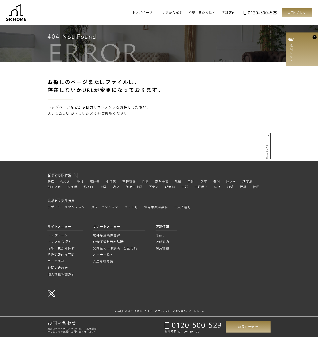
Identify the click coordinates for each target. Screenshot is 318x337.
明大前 (170, 187)
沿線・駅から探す (202, 12)
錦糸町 (89, 187)
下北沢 (154, 187)
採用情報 (162, 248)
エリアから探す (170, 12)
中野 (184, 187)
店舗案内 (228, 12)
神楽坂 (72, 187)
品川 (177, 182)
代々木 (65, 182)
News (160, 235)
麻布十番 (161, 182)
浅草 (116, 187)
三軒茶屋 (129, 182)
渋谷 (80, 182)
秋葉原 (247, 182)
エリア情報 (55, 261)
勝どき (231, 182)
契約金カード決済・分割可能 (115, 248)
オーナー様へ (103, 255)
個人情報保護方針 (61, 274)
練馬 (256, 187)
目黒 (145, 182)
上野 (103, 187)
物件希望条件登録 (106, 235)
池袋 (230, 187)
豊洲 (216, 182)
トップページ (142, 12)
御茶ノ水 (54, 187)
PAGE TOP (267, 152)
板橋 (243, 187)
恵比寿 (95, 182)
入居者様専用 (103, 261)
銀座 (203, 182)
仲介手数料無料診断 (108, 242)
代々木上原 (134, 187)
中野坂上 (201, 187)
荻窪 (217, 187)
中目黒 (111, 182)
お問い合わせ (297, 12)
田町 (190, 182)
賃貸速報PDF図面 (61, 255)
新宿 (50, 182)
